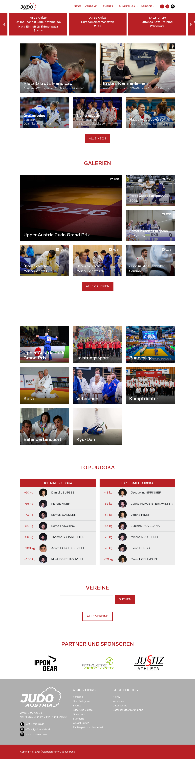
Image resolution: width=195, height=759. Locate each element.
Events (77, 705)
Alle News (97, 138)
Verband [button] (91, 6)
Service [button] (146, 6)
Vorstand (78, 696)
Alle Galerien (97, 286)
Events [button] (108, 6)
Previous (4, 24)
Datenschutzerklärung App (128, 709)
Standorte (78, 718)
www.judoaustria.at (34, 734)
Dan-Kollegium (81, 701)
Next (190, 24)
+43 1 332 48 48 (32, 724)
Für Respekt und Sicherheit (88, 727)
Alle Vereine (97, 616)
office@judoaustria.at (35, 729)
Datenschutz (120, 705)
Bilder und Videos (82, 709)
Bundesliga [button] (127, 6)
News (78, 6)
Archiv (116, 696)
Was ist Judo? (81, 723)
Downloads (79, 714)
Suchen (125, 599)
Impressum (119, 701)
